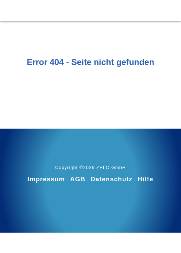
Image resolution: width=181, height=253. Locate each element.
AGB (77, 179)
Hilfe (146, 179)
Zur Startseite (90, 79)
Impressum (46, 179)
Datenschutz (112, 179)
